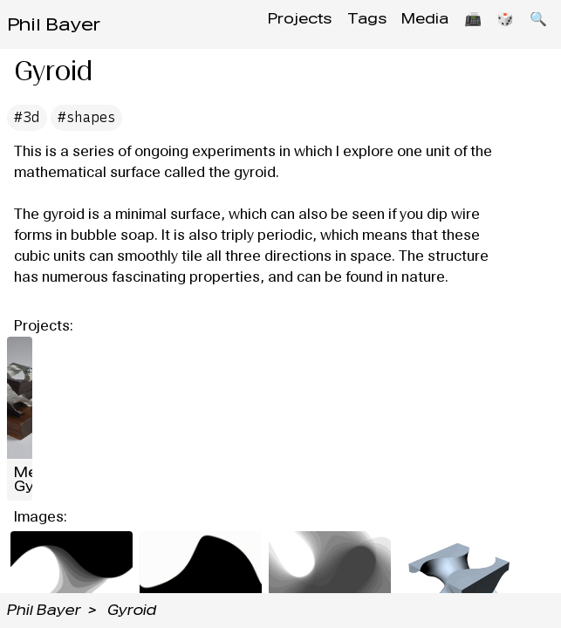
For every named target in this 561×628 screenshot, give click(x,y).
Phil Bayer (53, 24)
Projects (272, 24)
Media (408, 24)
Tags (344, 24)
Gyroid (131, 610)
